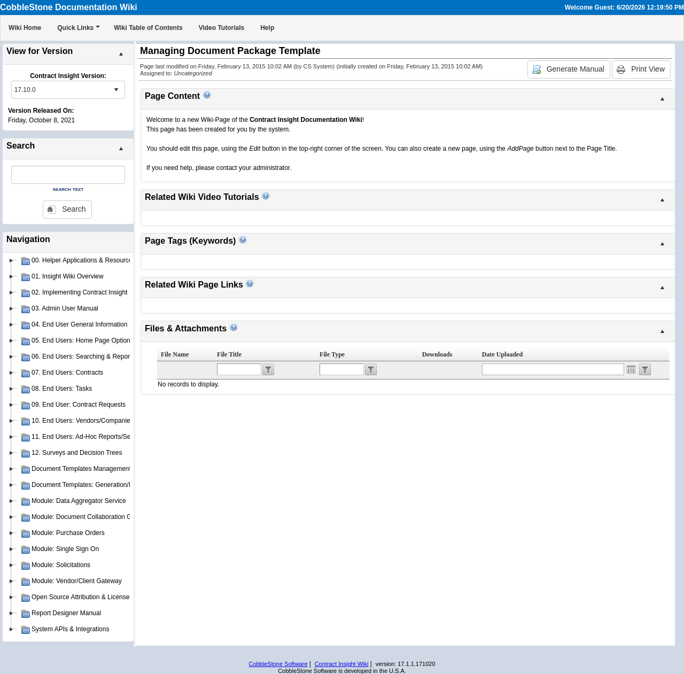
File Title (229, 354)
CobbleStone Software (277, 664)
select (116, 89)
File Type (332, 354)
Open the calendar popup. (631, 369)
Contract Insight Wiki (342, 664)
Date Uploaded (502, 354)
